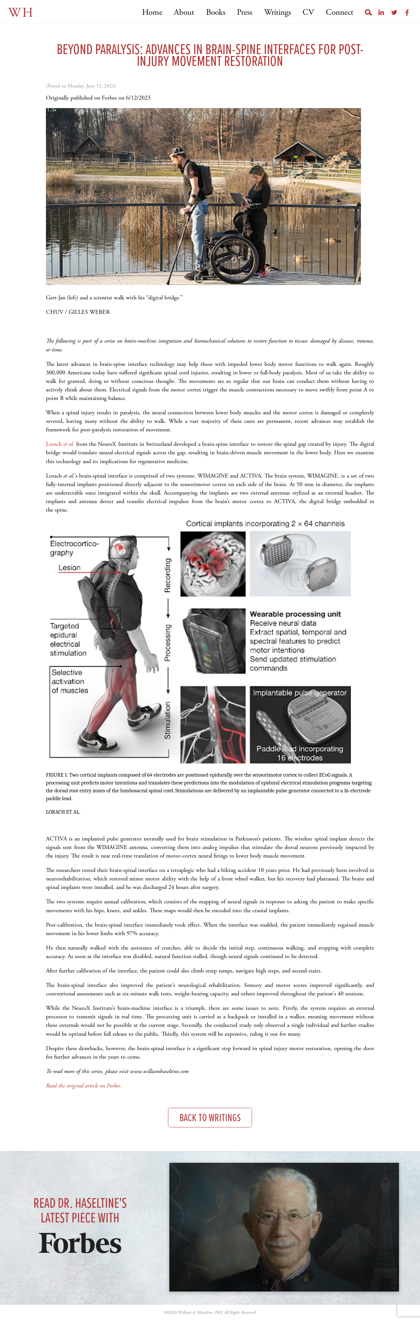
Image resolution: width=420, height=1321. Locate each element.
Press (244, 13)
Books (215, 13)
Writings (277, 13)
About (184, 13)
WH (21, 13)
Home (152, 13)
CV (308, 13)
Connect (339, 13)
